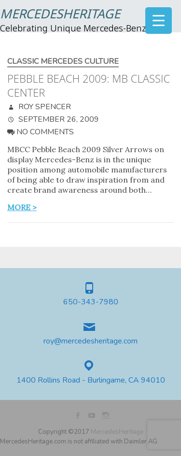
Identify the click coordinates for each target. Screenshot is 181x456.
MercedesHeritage (60, 15)
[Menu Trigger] (158, 20)
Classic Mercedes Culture (63, 62)
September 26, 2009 (57, 119)
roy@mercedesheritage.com (90, 341)
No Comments (45, 132)
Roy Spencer (43, 106)
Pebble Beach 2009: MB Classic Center (88, 85)
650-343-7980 (90, 302)
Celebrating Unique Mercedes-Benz (73, 29)
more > (22, 207)
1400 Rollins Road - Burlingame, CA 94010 (90, 380)
